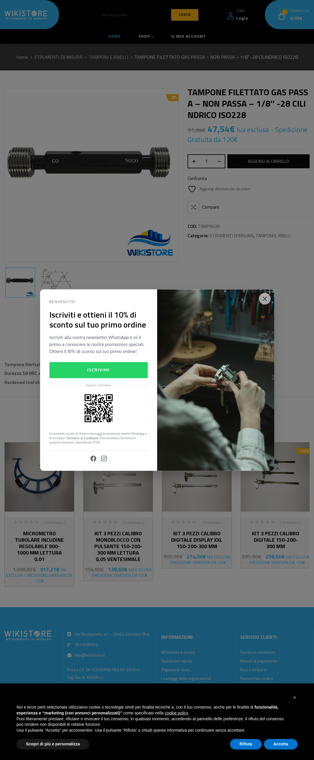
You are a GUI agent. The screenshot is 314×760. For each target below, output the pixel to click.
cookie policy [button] (176, 713)
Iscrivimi (98, 370)
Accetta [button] (280, 744)
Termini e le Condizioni (82, 438)
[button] (294, 697)
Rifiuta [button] (245, 744)
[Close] (265, 298)
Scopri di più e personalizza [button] (53, 744)
